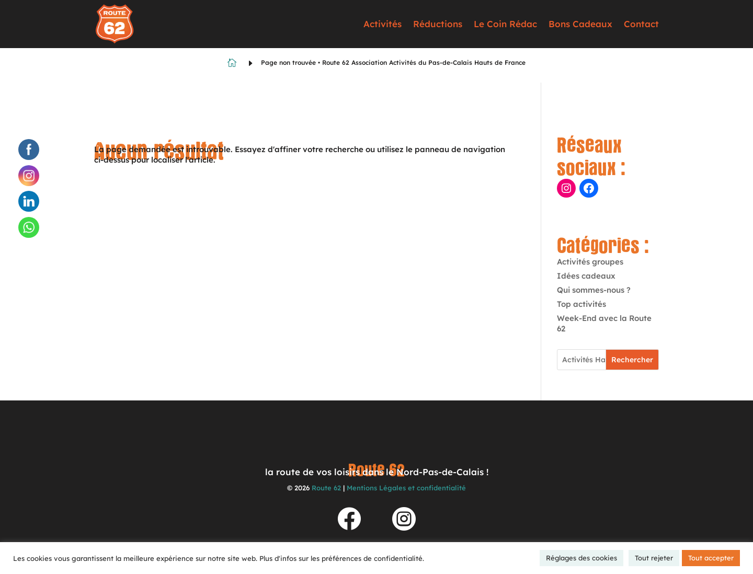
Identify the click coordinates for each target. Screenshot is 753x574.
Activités (382, 23)
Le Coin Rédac (505, 23)
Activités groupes (590, 262)
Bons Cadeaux (580, 23)
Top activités (581, 304)
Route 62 (326, 488)
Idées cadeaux (586, 276)
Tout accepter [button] (711, 558)
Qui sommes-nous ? (594, 290)
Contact (641, 23)
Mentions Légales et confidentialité (406, 488)
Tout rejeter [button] (654, 558)
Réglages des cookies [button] (581, 558)
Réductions (437, 23)
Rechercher (632, 359)
